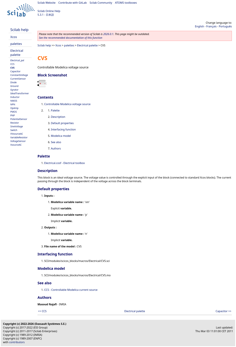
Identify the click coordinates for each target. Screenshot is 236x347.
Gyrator (14, 89)
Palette (55, 110)
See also (56, 142)
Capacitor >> (223, 311)
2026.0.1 (108, 34)
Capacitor (15, 71)
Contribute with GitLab (72, 3)
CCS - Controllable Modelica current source (71, 290)
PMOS (13, 111)
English (199, 26)
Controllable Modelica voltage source (67, 104)
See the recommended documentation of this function (70, 38)
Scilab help (19, 29)
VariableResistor (19, 137)
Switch (13, 130)
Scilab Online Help (49, 11)
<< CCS (42, 311)
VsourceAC (16, 144)
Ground (14, 86)
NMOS (13, 100)
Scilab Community (101, 3)
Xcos (13, 37)
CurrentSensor (18, 78)
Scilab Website (47, 3)
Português (225, 26)
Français (211, 26)
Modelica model (61, 136)
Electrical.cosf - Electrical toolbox (64, 163)
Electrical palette (16, 52)
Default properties (62, 123)
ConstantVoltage (19, 75)
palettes (16, 44)
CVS (12, 67)
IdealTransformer (19, 93)
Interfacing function (63, 129)
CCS (12, 64)
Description (58, 117)
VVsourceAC (16, 133)
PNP (12, 115)
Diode (13, 82)
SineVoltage (16, 126)
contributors (17, 342)
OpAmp (14, 108)
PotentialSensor (18, 119)
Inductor (15, 97)
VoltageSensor (18, 141)
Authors (56, 148)
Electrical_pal (17, 60)
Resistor (14, 122)
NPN (12, 104)
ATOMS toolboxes (126, 3)
